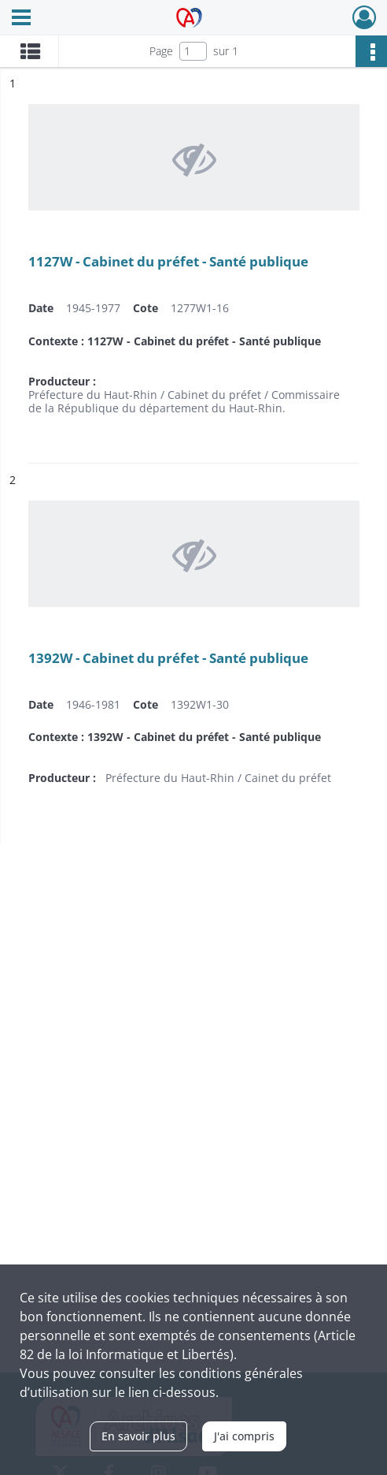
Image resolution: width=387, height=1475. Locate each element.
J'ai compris (244, 1435)
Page (161, 50)
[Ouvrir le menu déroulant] (21, 18)
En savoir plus (138, 1435)
